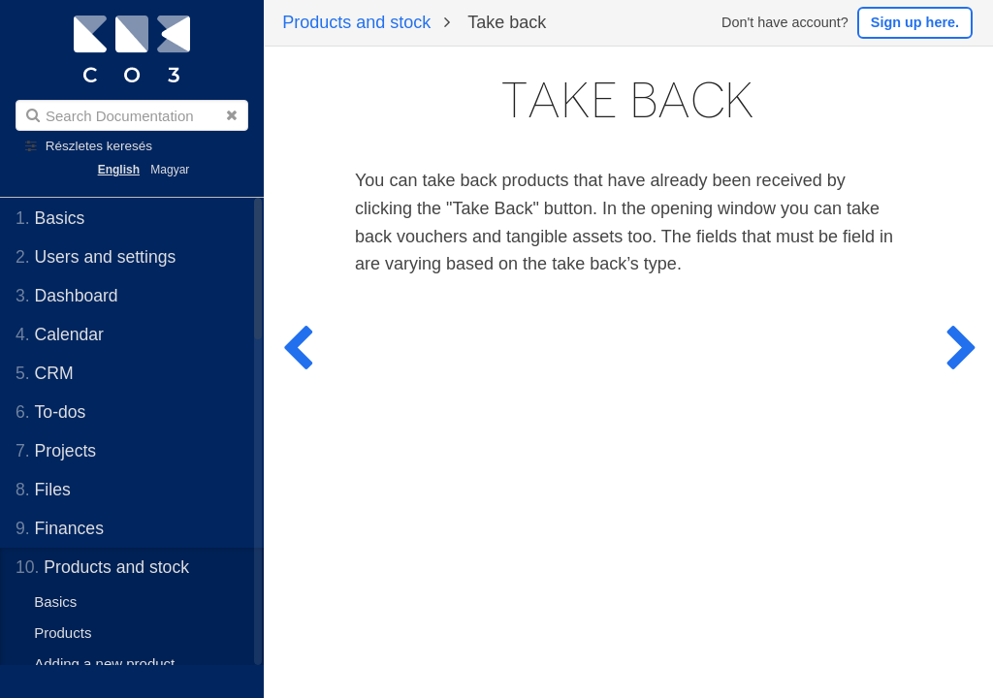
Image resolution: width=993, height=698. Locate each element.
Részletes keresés (99, 146)
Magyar (169, 169)
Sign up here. (915, 22)
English (119, 169)
